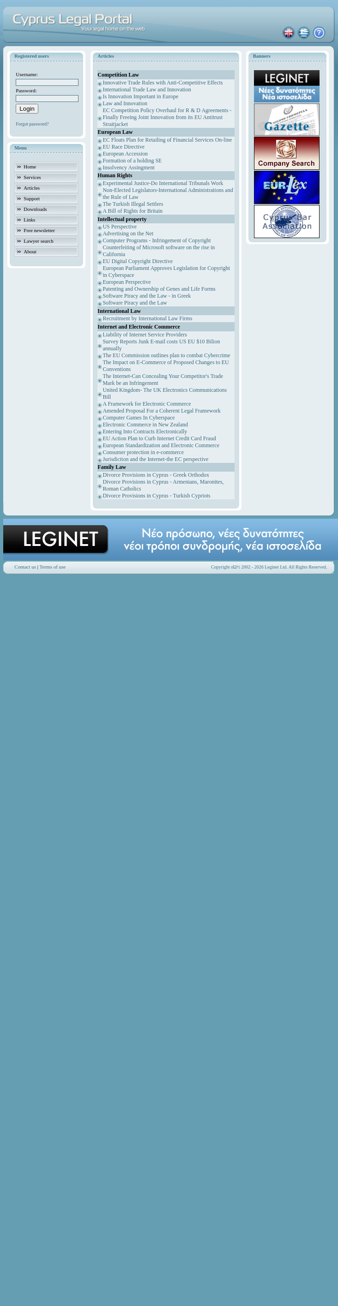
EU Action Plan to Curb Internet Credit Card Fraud (159, 438)
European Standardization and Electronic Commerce (161, 445)
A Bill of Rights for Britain (133, 211)
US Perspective (120, 226)
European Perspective (127, 282)
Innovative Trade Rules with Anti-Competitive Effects (163, 82)
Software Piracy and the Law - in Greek (147, 296)
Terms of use (53, 566)
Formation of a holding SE (132, 160)
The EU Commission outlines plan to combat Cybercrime (166, 355)
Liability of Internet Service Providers (145, 334)
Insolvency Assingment (128, 167)
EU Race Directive (124, 147)
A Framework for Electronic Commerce (147, 404)
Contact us (25, 566)
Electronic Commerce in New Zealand (145, 424)
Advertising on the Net (128, 233)
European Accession (125, 153)
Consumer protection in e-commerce (143, 452)
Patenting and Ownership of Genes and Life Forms (159, 289)
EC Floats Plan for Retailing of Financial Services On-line (167, 140)
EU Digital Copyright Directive (138, 261)
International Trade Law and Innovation (147, 89)
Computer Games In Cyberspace (139, 417)
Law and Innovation (125, 103)
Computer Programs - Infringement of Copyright (157, 240)
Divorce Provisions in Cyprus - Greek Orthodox (156, 475)
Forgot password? (32, 123)
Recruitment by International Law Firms (147, 318)
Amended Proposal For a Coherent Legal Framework (161, 410)
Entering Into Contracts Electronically (145, 431)
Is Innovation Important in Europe (140, 96)
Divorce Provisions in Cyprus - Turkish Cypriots (156, 495)
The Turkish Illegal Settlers (133, 204)
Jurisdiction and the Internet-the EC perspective (155, 459)
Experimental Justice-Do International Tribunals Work (163, 183)
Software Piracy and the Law (135, 303)
